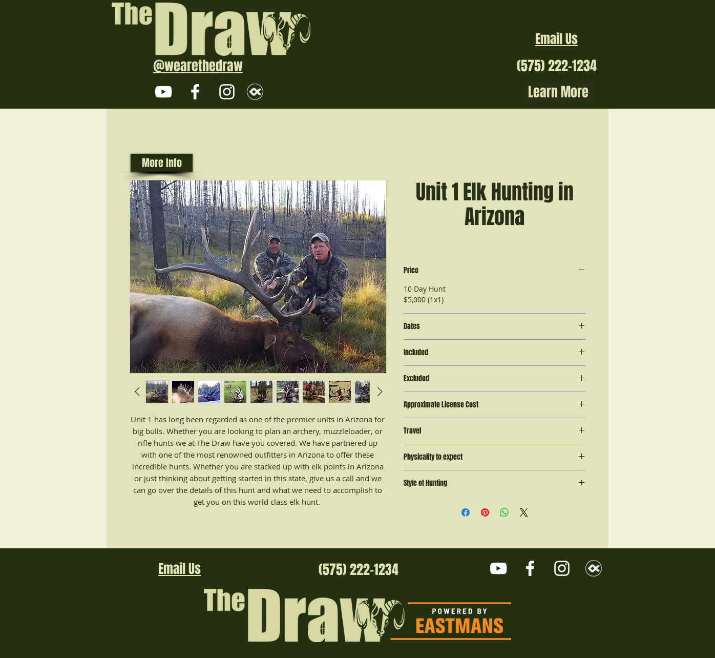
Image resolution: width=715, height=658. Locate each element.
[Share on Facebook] (465, 512)
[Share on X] (524, 512)
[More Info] (162, 163)
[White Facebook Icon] (195, 91)
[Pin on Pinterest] (485, 512)
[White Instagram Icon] (227, 91)
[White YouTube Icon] (163, 91)
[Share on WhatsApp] (504, 512)
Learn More (558, 92)
